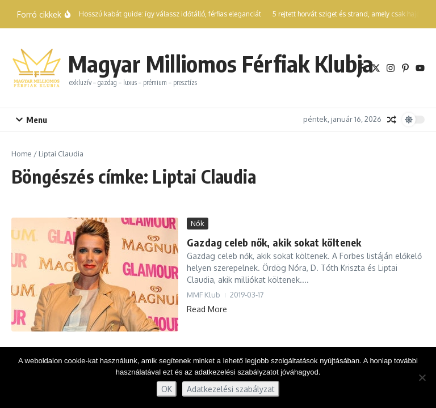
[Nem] (421, 377)
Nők (197, 223)
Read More (207, 309)
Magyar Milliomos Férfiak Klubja (221, 63)
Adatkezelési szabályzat (231, 389)
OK (166, 389)
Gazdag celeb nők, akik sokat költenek (274, 242)
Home (21, 153)
